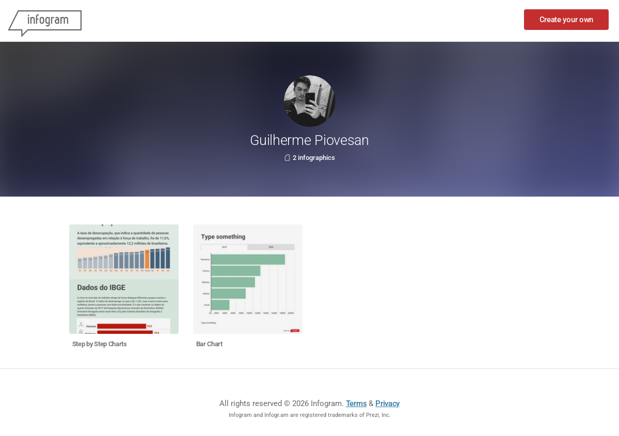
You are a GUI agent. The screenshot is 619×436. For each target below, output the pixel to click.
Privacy (387, 403)
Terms (356, 403)
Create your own (566, 19)
